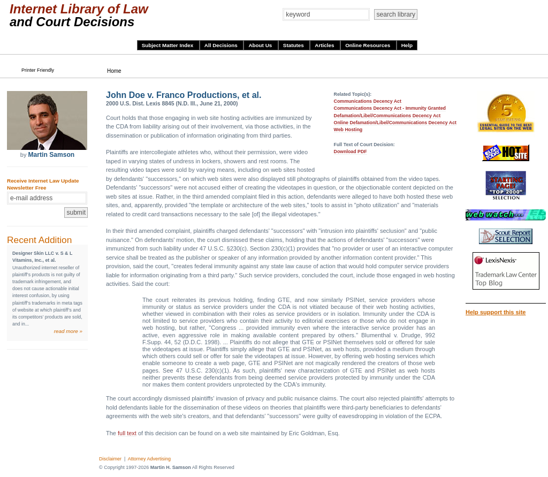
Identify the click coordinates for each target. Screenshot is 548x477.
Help (407, 45)
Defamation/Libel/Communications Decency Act (387, 115)
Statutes (294, 45)
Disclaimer (110, 458)
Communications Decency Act (367, 101)
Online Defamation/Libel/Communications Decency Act (395, 122)
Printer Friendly (37, 70)
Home (114, 71)
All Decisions (221, 45)
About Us (260, 45)
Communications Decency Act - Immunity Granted (390, 108)
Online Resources (368, 45)
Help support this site (496, 312)
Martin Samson (51, 154)
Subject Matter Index (168, 45)
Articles (325, 45)
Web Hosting (348, 129)
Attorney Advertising (149, 458)
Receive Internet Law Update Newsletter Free (43, 184)
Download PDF (350, 151)
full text (127, 433)
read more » (68, 331)
